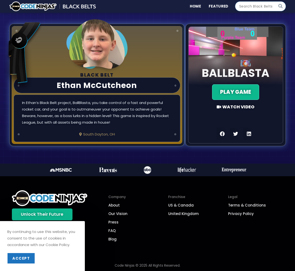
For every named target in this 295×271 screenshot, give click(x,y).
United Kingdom (183, 213)
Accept (21, 258)
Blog (112, 239)
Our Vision (118, 213)
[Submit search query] (281, 6)
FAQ (112, 230)
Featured (218, 6)
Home (195, 6)
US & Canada (181, 205)
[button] (222, 134)
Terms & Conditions (247, 205)
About (114, 205)
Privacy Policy (241, 213)
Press (113, 222)
